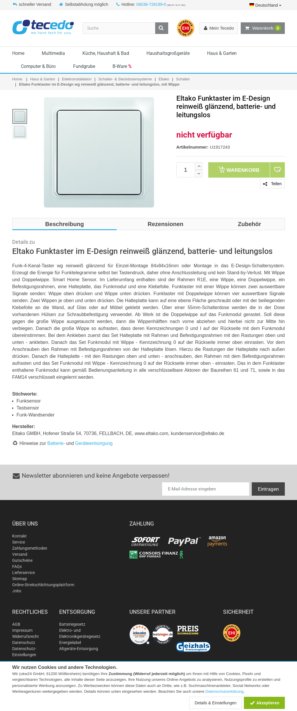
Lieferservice (23, 572)
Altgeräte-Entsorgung (78, 648)
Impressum (22, 630)
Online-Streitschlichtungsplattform (43, 584)
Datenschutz (23, 642)
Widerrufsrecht (25, 636)
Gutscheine (22, 560)
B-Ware (122, 66)
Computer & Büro (38, 66)
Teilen (272, 183)
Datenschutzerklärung (224, 691)
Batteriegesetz (72, 624)
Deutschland (265, 5)
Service (18, 542)
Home (18, 53)
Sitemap (19, 578)
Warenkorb (263, 28)
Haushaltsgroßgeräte (168, 53)
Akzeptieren (264, 703)
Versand (19, 554)
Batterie (55, 443)
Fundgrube (84, 66)
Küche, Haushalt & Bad (105, 53)
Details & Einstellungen (215, 703)
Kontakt (19, 536)
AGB (16, 624)
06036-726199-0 (151, 4)
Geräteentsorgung (94, 443)
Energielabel (70, 642)
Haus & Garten (222, 53)
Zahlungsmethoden (29, 548)
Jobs (16, 591)
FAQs (17, 566)
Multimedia (53, 53)
